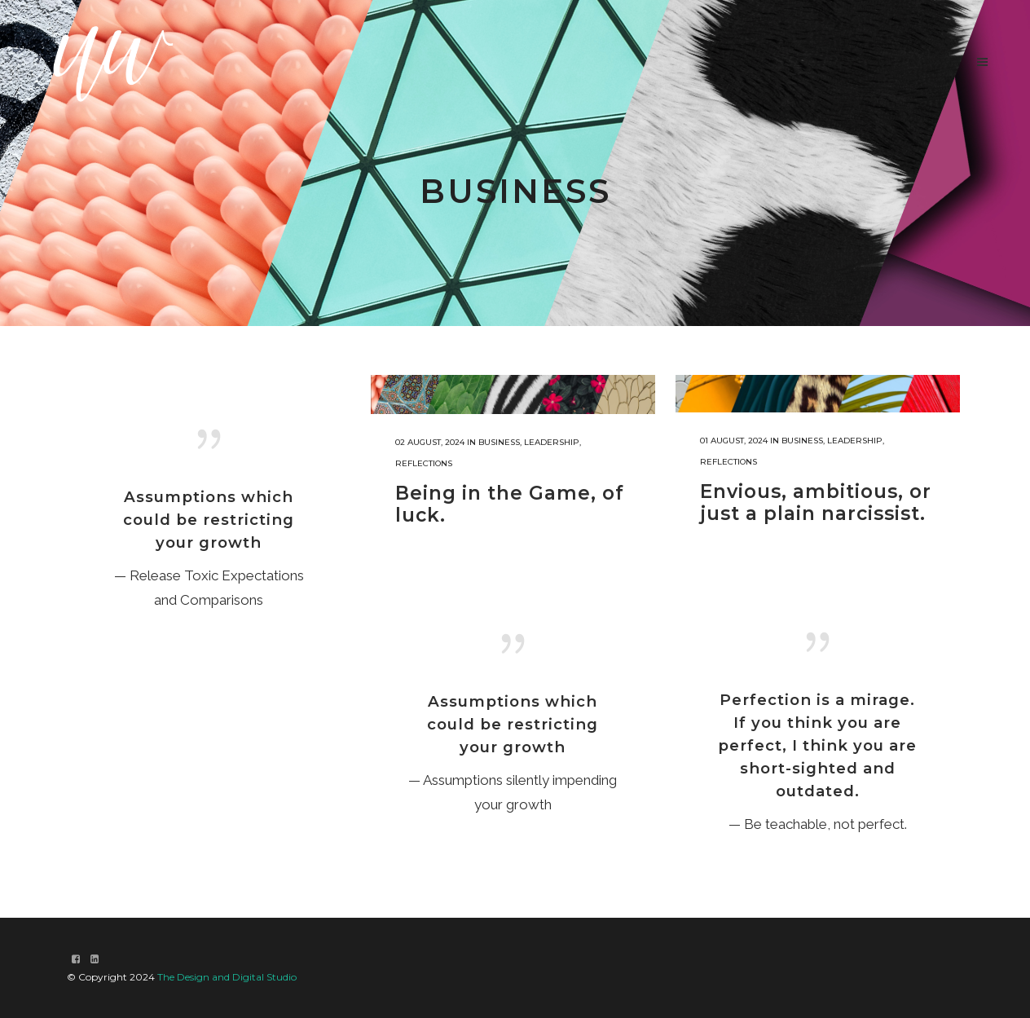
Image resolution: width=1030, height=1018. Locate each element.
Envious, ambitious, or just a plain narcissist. (815, 502)
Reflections (423, 463)
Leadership (551, 442)
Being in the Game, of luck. (509, 504)
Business (499, 442)
